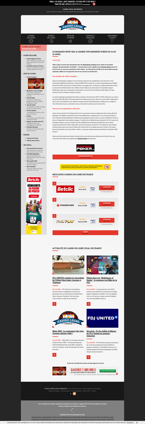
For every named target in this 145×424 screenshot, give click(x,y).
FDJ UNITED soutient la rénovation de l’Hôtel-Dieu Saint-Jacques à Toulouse (68, 280)
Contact (93, 391)
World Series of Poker (89, 65)
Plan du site (86, 391)
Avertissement (65, 391)
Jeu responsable (76, 391)
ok (137, 422)
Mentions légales (54, 391)
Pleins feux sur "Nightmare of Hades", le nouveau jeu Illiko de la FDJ (102, 280)
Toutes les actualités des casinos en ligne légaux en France (85, 363)
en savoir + (130, 422)
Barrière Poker (106, 67)
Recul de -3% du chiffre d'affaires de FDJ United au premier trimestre (101, 333)
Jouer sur (106, 188)
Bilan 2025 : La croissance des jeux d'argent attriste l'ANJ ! (68, 332)
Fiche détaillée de (85, 157)
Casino (85, 232)
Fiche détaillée (106, 191)
